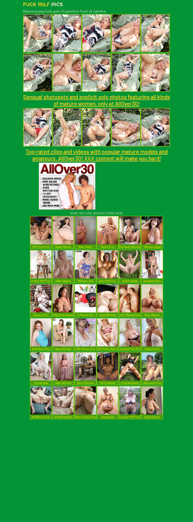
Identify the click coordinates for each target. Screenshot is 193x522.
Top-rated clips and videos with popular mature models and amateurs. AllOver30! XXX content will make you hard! (96, 155)
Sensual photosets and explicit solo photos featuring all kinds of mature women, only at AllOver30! (96, 100)
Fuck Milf (43, 4)
